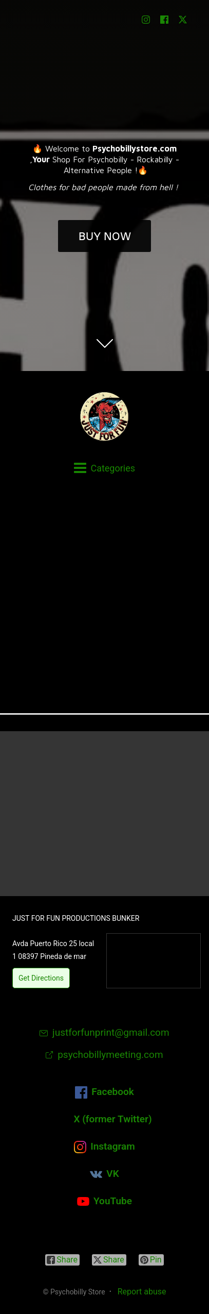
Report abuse (142, 1291)
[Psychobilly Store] (104, 416)
